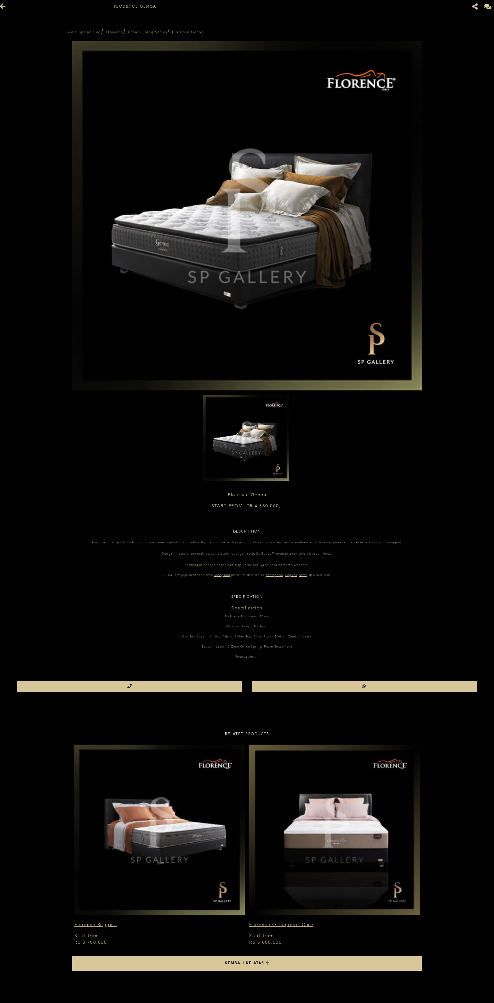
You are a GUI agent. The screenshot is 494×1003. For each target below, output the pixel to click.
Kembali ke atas (247, 963)
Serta (303, 575)
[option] (247, 215)
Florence (114, 32)
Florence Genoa (188, 32)
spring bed (222, 575)
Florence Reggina (95, 925)
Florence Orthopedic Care (281, 925)
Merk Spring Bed (84, 32)
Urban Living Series (148, 32)
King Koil (291, 575)
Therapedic (274, 575)
